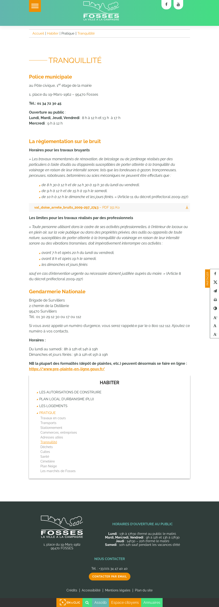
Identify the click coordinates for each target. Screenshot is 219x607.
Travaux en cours (53, 418)
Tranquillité (48, 442)
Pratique (47, 413)
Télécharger (187, 207)
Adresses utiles (51, 437)
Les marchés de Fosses (58, 471)
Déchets (46, 447)
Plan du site (144, 590)
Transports (48, 423)
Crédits (71, 590)
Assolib (100, 602)
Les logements (53, 406)
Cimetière (47, 461)
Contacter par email (109, 576)
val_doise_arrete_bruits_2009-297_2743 (77, 207)
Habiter (109, 382)
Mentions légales (117, 590)
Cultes (45, 452)
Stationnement (51, 428)
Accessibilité (91, 590)
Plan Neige (48, 466)
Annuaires (151, 602)
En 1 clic (69, 602)
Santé (44, 456)
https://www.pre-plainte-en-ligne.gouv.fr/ (67, 369)
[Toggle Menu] (35, 6)
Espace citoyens (125, 602)
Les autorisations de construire (70, 392)
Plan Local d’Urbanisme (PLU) (66, 399)
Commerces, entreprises (58, 432)
